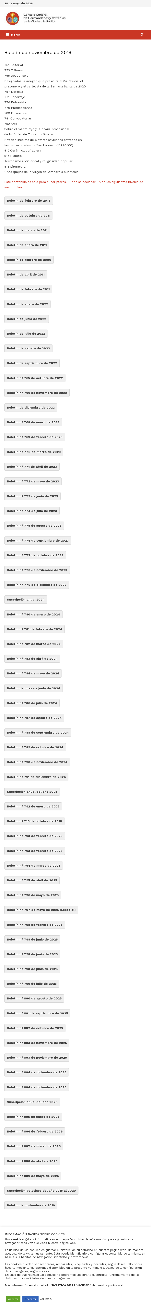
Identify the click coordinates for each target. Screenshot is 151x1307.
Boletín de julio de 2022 (26, 333)
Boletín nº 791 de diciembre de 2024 (36, 777)
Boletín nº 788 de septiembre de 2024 (38, 732)
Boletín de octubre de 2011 (28, 215)
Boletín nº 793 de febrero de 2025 (34, 836)
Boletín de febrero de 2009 (29, 260)
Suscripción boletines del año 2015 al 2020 (41, 1190)
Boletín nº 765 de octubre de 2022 (35, 378)
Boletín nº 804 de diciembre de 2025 (36, 1072)
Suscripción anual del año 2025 (32, 792)
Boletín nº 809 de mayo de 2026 (33, 1176)
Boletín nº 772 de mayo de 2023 (33, 481)
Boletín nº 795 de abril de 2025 (32, 880)
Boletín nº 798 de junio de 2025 (32, 939)
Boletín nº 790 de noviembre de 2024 (37, 762)
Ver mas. (46, 1299)
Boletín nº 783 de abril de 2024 (32, 658)
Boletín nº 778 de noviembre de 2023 (37, 570)
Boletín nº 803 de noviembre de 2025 (37, 1043)
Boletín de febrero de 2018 (28, 200)
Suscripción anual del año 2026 (32, 1102)
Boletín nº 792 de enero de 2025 (33, 806)
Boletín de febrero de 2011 (28, 289)
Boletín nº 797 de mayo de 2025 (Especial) (41, 910)
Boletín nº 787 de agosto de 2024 (34, 718)
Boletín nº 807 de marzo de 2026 (34, 1146)
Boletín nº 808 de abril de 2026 (32, 1161)
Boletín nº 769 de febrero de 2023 (35, 437)
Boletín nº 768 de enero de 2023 (33, 422)
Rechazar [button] (30, 1299)
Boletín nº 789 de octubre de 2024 (35, 747)
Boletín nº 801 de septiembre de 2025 (37, 1013)
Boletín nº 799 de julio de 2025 (32, 984)
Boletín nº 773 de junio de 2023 (32, 496)
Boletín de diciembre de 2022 (31, 407)
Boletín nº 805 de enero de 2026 (33, 1117)
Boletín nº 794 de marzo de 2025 (33, 865)
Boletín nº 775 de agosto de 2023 (34, 525)
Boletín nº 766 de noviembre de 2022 (37, 393)
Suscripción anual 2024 (26, 599)
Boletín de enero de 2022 (27, 304)
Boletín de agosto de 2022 (28, 348)
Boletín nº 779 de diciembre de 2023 (36, 585)
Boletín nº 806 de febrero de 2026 (35, 1131)
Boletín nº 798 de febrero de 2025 (34, 925)
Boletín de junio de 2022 (26, 319)
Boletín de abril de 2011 (26, 274)
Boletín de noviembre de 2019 (31, 1205)
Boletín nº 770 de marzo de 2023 (34, 452)
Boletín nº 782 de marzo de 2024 (34, 644)
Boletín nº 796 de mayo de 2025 (33, 895)
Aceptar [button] (13, 1299)
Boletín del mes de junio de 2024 (33, 688)
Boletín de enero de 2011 (27, 245)
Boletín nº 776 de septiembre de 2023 (38, 540)
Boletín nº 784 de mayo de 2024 (33, 673)
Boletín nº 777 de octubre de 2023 (35, 555)
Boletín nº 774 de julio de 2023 (32, 511)
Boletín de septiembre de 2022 (32, 363)
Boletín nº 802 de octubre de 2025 (35, 1028)
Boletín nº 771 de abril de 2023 (32, 466)
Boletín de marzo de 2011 (27, 230)
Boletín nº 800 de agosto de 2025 (34, 998)
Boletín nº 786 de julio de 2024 (32, 703)
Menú (13, 34)
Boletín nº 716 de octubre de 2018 (34, 821)
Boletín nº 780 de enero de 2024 (33, 614)
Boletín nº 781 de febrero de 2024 (34, 629)
